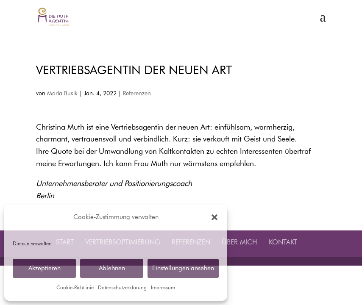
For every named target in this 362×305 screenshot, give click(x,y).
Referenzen (137, 94)
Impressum (163, 288)
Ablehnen (112, 268)
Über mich (239, 242)
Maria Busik (62, 94)
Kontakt (283, 242)
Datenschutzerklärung (122, 288)
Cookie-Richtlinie (75, 288)
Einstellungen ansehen (183, 268)
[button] (214, 217)
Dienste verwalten (32, 244)
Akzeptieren (44, 268)
